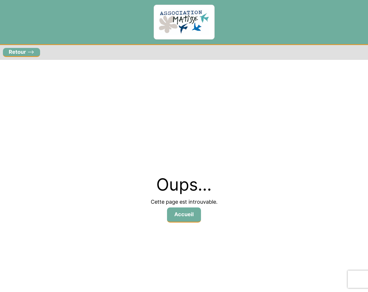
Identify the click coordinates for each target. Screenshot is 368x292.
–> (21, 52)
